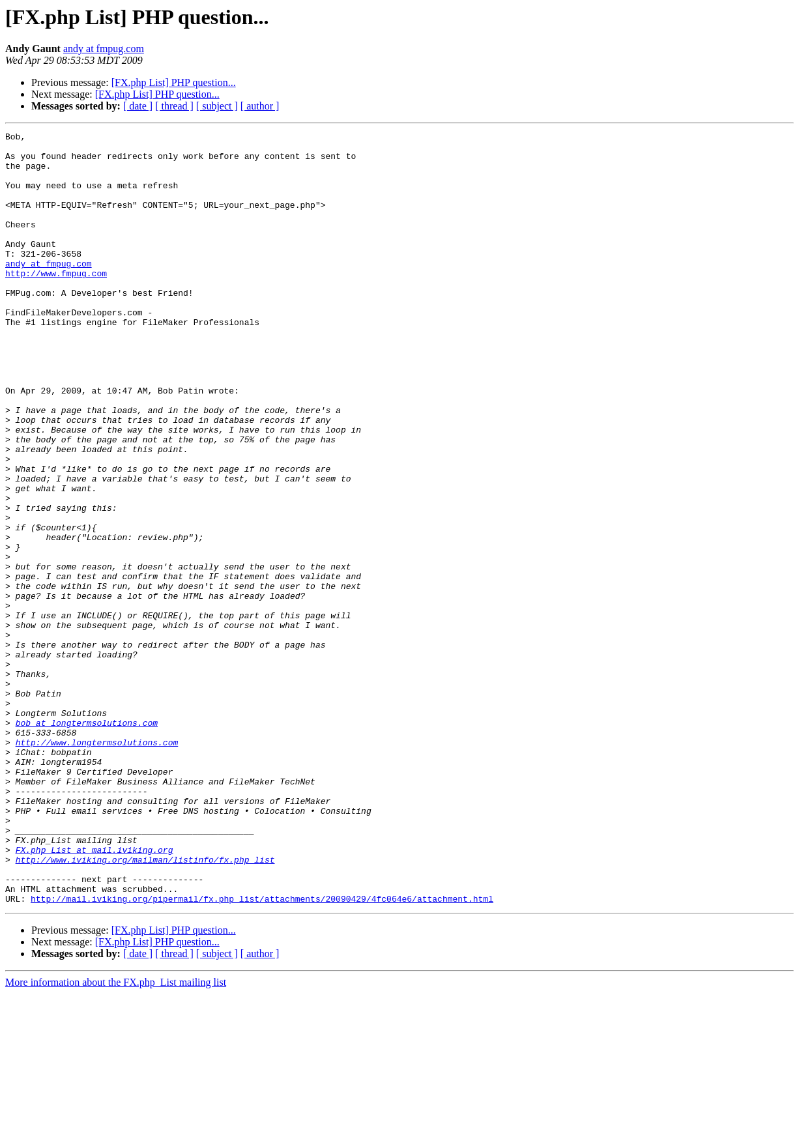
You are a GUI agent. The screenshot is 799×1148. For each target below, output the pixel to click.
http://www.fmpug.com (56, 302)
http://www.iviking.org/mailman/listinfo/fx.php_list (145, 1006)
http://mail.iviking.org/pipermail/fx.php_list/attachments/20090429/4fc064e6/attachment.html (262, 1053)
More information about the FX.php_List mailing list (115, 1136)
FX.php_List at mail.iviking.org (94, 994)
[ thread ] (174, 105)
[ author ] (260, 105)
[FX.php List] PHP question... (173, 82)
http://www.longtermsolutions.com (97, 865)
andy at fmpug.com (103, 48)
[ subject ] (217, 105)
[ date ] (138, 105)
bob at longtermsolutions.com (87, 842)
